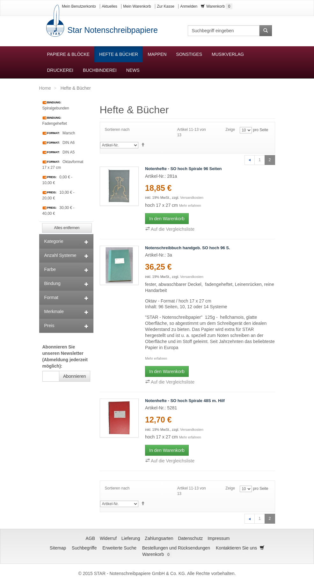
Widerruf (108, 538)
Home (45, 88)
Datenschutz (190, 538)
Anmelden (188, 6)
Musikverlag (228, 54)
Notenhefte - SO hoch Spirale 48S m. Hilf (185, 400)
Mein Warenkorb (137, 6)
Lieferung (130, 538)
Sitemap (58, 547)
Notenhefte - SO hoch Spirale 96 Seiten (183, 168)
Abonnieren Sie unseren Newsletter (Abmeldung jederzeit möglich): (65, 356)
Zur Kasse (165, 6)
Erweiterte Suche (119, 547)
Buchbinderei (100, 70)
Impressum (219, 538)
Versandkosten (191, 197)
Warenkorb (217, 6)
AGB (90, 538)
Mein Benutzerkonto (79, 6)
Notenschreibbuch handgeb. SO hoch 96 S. (187, 247)
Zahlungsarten (159, 538)
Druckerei (60, 70)
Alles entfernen (66, 228)
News (133, 70)
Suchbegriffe (84, 547)
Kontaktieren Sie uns (236, 547)
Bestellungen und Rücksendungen (176, 547)
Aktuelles (109, 6)
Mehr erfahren (190, 205)
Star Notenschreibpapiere (111, 30)
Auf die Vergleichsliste (169, 229)
